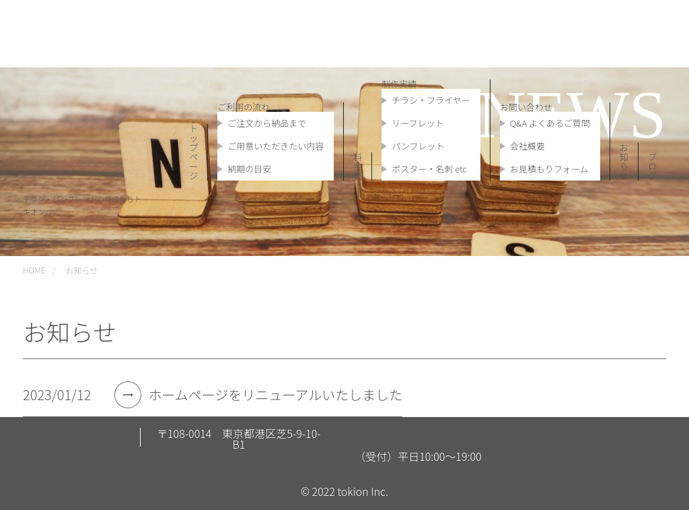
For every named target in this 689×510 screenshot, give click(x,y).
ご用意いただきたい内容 (275, 145)
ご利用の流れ (243, 106)
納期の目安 (249, 168)
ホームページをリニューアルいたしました (275, 394)
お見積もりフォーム (549, 168)
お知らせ (624, 161)
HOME (34, 270)
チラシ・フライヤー (431, 100)
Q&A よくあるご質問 (550, 123)
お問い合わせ (526, 106)
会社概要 (527, 145)
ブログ (652, 166)
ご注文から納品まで (266, 123)
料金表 (357, 166)
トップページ (193, 152)
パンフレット (418, 145)
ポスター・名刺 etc (429, 168)
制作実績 (399, 83)
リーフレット (417, 123)
